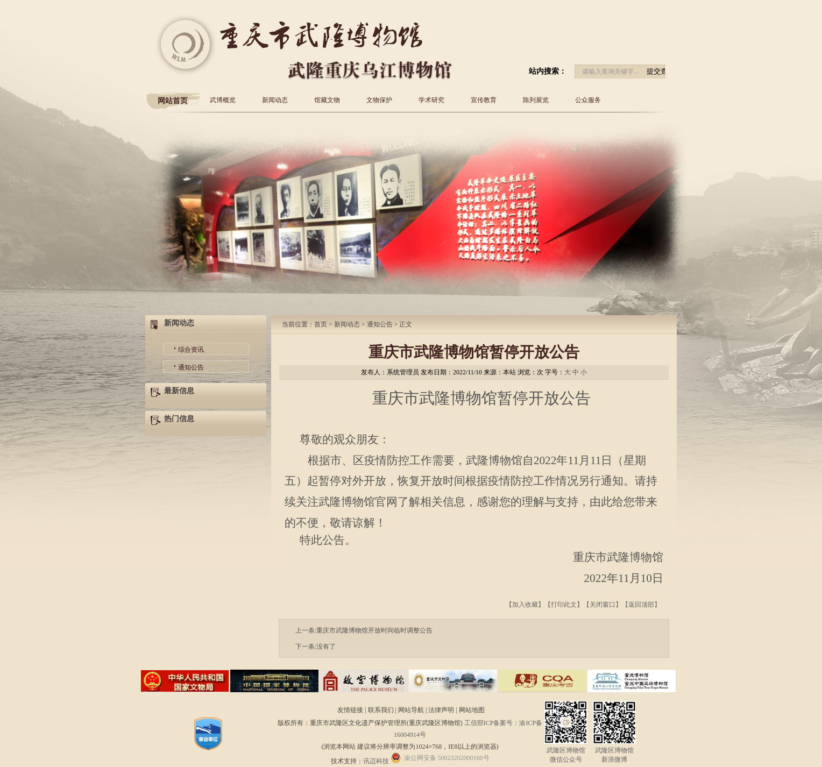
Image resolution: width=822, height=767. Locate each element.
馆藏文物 (327, 100)
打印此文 (564, 604)
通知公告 (191, 367)
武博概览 (223, 100)
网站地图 (472, 710)
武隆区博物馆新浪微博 (614, 750)
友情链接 (351, 710)
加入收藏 (525, 604)
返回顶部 (641, 604)
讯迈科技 (376, 761)
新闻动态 (275, 100)
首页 (320, 324)
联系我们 (381, 710)
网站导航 (412, 710)
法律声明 (442, 710)
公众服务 (588, 100)
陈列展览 (536, 100)
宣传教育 (484, 100)
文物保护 (379, 100)
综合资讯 (191, 349)
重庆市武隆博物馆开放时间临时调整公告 (374, 630)
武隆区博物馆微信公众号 (565, 750)
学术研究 (431, 100)
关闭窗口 (602, 604)
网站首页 (173, 101)
